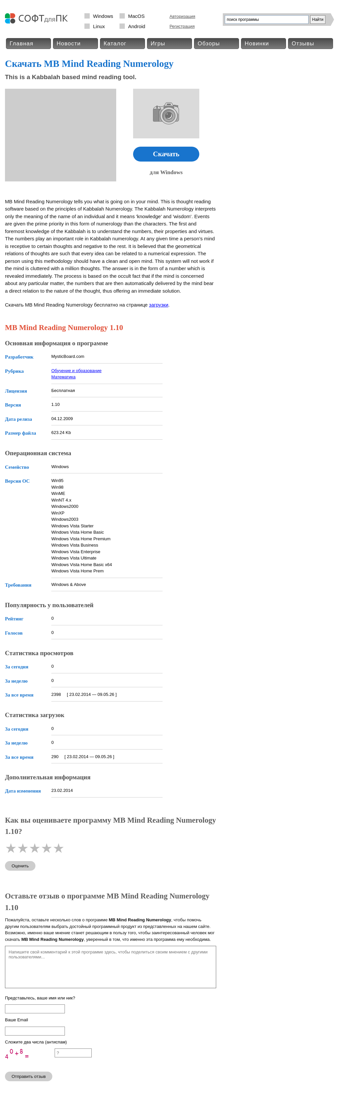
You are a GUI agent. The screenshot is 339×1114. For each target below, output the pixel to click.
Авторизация (182, 16)
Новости (69, 43)
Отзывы (303, 43)
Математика (63, 376)
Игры (158, 43)
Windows (103, 16)
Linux (99, 26)
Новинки (257, 43)
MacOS (136, 16)
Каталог (115, 43)
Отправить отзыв (29, 1076)
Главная (21, 43)
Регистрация (182, 26)
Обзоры (209, 43)
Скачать (166, 154)
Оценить (20, 865)
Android (136, 26)
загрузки (158, 305)
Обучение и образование (76, 370)
